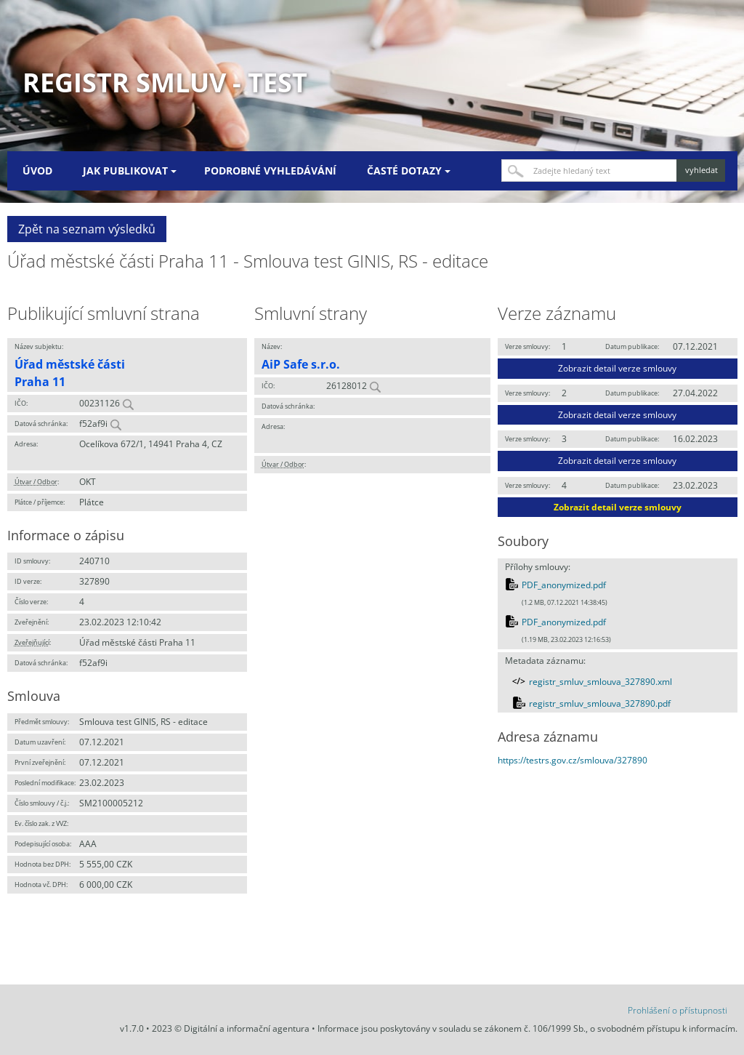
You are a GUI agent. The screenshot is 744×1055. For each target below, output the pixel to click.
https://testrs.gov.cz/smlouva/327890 (572, 760)
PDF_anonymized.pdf (564, 584)
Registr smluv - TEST (165, 82)
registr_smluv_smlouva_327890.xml (600, 681)
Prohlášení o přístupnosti (677, 1010)
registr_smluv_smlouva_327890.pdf (600, 703)
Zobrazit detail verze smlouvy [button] (617, 368)
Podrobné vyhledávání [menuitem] (270, 170)
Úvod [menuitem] (37, 170)
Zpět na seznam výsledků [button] (86, 229)
